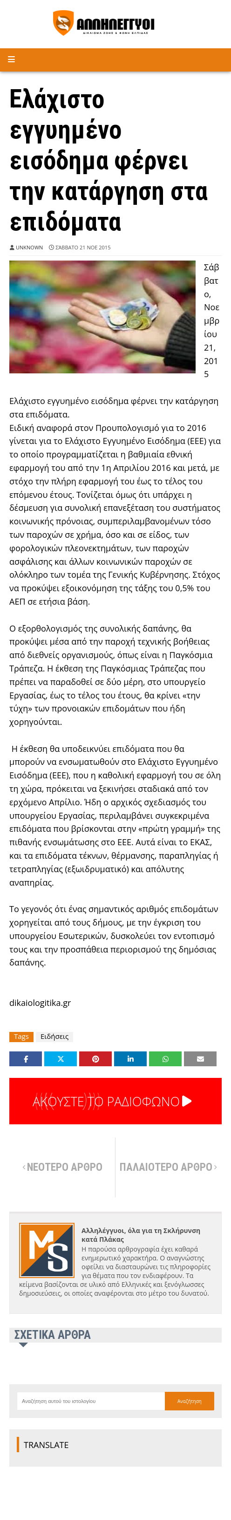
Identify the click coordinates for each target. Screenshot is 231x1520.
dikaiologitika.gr (40, 1002)
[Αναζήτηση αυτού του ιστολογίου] (91, 1401)
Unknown (29, 247)
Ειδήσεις (54, 1036)
